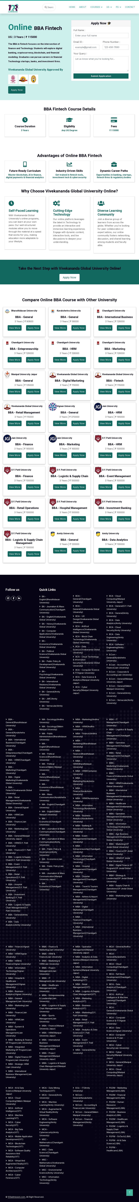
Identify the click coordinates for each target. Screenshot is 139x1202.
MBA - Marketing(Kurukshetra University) (83, 781)
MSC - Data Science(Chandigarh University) (48, 1152)
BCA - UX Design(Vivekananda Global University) (86, 619)
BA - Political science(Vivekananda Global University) (52, 654)
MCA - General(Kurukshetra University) (116, 956)
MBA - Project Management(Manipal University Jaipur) (49, 1056)
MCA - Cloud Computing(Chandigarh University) (117, 967)
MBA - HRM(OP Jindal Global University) (118, 860)
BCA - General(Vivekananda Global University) (86, 609)
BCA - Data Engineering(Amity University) (115, 637)
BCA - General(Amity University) (118, 614)
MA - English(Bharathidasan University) (49, 746)
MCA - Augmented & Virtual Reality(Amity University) (50, 1112)
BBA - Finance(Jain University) (16, 823)
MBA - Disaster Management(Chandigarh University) (85, 879)
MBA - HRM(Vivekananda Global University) (120, 785)
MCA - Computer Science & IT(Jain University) (116, 1037)
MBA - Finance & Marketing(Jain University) (51, 948)
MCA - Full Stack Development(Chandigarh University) (119, 977)
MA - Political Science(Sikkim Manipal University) (50, 767)
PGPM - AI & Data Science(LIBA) (116, 1142)
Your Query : (80, 53)
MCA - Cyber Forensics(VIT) (13, 1176)
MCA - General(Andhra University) (118, 948)
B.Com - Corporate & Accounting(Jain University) (119, 673)
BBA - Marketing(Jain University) (17, 830)
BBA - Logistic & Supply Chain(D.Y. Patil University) (18, 858)
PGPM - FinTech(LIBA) (120, 1136)
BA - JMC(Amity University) (48, 700)
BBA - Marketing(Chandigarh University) (16, 770)
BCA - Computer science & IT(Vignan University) (86, 671)
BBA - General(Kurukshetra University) (15, 732)
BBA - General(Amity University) (17, 916)
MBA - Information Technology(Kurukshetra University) (84, 808)
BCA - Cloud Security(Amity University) (119, 629)
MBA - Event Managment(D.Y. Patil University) (83, 1043)
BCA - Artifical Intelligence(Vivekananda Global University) (84, 629)
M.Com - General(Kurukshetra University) (82, 1098)
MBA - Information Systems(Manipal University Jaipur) (86, 970)
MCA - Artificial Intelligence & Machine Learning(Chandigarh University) (117, 999)
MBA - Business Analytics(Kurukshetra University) (83, 818)
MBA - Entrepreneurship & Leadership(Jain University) (51, 998)
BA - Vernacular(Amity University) (51, 707)
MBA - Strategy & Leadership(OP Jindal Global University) (120, 878)
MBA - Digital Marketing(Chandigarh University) (83, 909)
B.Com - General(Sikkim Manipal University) (119, 687)
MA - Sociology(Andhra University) (51, 721)
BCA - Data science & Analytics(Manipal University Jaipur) (86, 680)
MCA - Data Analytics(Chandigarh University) (116, 987)
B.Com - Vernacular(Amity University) (120, 701)
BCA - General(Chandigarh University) (82, 599)
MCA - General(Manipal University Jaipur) (119, 1064)
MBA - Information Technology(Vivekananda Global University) (118, 826)
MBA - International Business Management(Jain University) (19, 1074)
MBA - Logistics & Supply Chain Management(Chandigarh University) (120, 734)
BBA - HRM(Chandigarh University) (18, 761)
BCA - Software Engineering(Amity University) (115, 647)
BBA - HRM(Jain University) (15, 816)
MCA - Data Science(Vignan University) (119, 1029)
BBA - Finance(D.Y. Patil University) (18, 851)
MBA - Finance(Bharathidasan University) (83, 753)
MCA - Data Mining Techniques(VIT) (49, 1089)
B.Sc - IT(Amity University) (81, 1089)
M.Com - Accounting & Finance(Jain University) (85, 1106)
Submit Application (101, 76)
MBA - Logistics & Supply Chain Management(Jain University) (52, 1008)
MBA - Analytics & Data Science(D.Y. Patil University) (85, 1032)
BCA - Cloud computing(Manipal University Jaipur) (116, 599)
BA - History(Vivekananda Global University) (52, 625)
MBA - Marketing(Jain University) (17, 1007)
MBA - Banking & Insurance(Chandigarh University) (83, 828)
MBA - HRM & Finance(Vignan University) (18, 962)
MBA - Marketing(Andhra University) (86, 721)
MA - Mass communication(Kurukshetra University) (52, 797)
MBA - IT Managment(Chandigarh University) (118, 722)
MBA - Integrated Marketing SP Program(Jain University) (18, 1050)
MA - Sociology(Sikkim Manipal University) (51, 728)
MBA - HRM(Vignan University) (16, 955)
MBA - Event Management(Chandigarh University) (85, 839)
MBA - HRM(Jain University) (15, 1021)
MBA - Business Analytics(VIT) (82, 1007)
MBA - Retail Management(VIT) (81, 986)
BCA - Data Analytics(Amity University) (119, 622)
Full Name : (79, 30)
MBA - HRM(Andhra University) (83, 728)
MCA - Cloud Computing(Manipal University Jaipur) (116, 1072)
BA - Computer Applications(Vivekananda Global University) (51, 634)
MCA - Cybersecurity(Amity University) (49, 1132)
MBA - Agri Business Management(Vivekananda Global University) (119, 837)
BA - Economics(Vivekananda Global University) (51, 644)
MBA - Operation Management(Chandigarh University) (118, 745)
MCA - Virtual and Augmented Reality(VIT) (17, 1162)
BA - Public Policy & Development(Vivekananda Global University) (52, 664)
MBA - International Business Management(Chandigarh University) (85, 931)
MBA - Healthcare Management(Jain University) (49, 988)
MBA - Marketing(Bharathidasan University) (84, 743)
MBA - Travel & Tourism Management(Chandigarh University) (85, 889)
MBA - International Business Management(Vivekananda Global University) (119, 795)
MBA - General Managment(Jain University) (19, 1000)
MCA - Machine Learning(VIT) (14, 1117)
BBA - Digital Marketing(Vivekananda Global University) (17, 780)
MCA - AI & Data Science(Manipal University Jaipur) (18, 1091)
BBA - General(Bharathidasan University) (16, 722)
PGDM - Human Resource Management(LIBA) (116, 1105)
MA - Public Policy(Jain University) (51, 868)
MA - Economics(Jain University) (50, 860)
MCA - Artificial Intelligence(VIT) (14, 1110)
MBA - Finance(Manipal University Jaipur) (51, 1027)
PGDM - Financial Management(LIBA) (116, 1096)
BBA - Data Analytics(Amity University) (18, 923)
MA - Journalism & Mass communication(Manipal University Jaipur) (52, 876)
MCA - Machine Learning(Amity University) (51, 1103)
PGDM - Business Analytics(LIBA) (116, 1113)
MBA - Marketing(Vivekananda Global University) (118, 766)
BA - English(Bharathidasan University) (49, 599)
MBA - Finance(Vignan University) (17, 948)
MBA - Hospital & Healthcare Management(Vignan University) (15, 983)
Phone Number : (111, 42)
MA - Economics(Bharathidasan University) (51, 787)
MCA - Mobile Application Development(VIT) (19, 1138)
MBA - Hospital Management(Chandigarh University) (85, 869)
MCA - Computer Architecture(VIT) (15, 1169)
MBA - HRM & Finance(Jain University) (50, 955)
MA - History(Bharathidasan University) (49, 777)
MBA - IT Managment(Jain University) (52, 979)
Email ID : (78, 42)
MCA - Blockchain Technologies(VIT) (15, 1145)
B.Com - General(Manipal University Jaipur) (120, 680)
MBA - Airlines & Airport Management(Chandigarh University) (85, 899)
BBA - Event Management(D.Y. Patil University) (16, 867)
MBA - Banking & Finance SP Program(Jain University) (19, 1041)
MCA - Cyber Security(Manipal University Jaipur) (119, 1055)
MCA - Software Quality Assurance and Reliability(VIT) (18, 1153)
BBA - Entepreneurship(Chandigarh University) (19, 752)
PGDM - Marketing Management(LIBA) (117, 1089)
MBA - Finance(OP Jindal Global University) (120, 852)
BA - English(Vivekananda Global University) (52, 618)
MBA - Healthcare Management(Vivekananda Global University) (119, 806)
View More (14, 328)
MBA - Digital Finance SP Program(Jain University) (19, 1058)
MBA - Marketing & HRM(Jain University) (49, 962)
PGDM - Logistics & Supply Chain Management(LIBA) (117, 1129)
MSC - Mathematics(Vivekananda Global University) (51, 1162)
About (82, 7)
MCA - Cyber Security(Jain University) (118, 1046)
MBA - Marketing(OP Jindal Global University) (118, 845)
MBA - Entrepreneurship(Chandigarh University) (86, 849)
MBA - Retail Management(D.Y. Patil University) (83, 1022)
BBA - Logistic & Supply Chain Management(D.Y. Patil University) (18, 907)
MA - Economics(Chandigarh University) (50, 821)
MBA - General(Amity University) (84, 1051)
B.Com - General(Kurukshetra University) (116, 657)
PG (117, 7)
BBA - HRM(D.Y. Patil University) (17, 844)
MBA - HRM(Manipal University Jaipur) (50, 1034)
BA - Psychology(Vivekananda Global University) (51, 674)
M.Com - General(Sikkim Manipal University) (85, 1113)
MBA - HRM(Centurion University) (85, 772)
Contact (130, 7)
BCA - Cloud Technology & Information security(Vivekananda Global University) (86, 661)
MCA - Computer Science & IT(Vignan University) (116, 1020)
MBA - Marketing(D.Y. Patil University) (84, 1014)
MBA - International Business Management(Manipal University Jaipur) (49, 1044)
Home (72, 7)
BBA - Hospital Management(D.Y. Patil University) (16, 887)
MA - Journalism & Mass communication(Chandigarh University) (52, 831)
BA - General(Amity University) (49, 693)
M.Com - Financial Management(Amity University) (82, 1122)
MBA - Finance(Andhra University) (85, 735)
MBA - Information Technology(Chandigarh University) (84, 859)
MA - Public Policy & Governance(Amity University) (50, 852)
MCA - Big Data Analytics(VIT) (14, 1131)
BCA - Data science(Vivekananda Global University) (86, 649)
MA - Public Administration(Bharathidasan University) (52, 736)
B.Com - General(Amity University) (119, 694)
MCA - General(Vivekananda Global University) (120, 1010)
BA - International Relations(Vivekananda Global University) (50, 684)
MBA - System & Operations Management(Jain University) (15, 1031)
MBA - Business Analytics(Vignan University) (19, 993)
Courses (95, 7)
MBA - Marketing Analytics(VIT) (82, 1000)
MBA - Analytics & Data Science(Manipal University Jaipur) (85, 960)
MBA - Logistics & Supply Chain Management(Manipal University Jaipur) (52, 1066)
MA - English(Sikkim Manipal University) (49, 813)
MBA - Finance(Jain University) (16, 1014)
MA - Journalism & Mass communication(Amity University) (52, 842)
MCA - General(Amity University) (50, 1096)
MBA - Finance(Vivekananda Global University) (120, 776)
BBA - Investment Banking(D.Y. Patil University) (15, 897)
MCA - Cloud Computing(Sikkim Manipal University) (18, 1101)
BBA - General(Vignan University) (17, 809)
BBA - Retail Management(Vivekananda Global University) (18, 800)
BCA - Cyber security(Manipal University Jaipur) (85, 690)
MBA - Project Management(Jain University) (47, 971)
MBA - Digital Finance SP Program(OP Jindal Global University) (119, 868)
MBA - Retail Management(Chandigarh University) (118, 756)
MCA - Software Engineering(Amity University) (48, 1122)
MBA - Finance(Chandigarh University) (82, 920)
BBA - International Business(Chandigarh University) (16, 742)
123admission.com (16, 1197)
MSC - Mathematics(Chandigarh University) (51, 1142)
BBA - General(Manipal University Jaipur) (18, 837)
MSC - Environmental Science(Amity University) (51, 1171)
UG (107, 7)
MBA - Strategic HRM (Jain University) (17, 1065)
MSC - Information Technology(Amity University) (49, 1180)
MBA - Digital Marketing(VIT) (80, 979)
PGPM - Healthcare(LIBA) (115, 1149)
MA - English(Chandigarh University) (52, 806)
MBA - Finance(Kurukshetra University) (82, 791)
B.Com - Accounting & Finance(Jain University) (118, 666)
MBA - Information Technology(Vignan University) (16, 971)
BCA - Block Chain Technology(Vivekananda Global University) (85, 639)
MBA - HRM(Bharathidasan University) (82, 764)
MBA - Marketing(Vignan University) (119, 897)
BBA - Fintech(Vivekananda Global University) (19, 790)
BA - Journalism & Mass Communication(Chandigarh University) (52, 609)
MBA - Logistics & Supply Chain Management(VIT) (86, 993)
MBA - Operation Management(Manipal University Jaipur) (83, 949)
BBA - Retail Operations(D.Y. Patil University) (15, 877)
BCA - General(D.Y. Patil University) (119, 607)
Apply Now (17, 90)
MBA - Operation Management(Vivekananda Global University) (119, 816)
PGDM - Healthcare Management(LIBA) (117, 1121)
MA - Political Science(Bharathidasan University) (50, 757)
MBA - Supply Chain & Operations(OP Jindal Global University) (120, 888)
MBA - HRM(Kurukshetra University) (86, 800)
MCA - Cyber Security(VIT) (13, 1124)
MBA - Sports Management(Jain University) (47, 1018)
